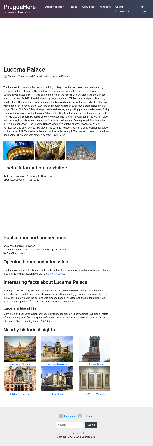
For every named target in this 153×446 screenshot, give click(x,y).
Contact (80, 433)
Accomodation (54, 7)
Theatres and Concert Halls (33, 76)
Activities (88, 7)
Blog (71, 433)
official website (56, 273)
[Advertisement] (76, 41)
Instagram (86, 416)
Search (91, 424)
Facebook (67, 416)
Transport (104, 7)
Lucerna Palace (60, 76)
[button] (19, 150)
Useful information (122, 9)
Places (73, 7)
